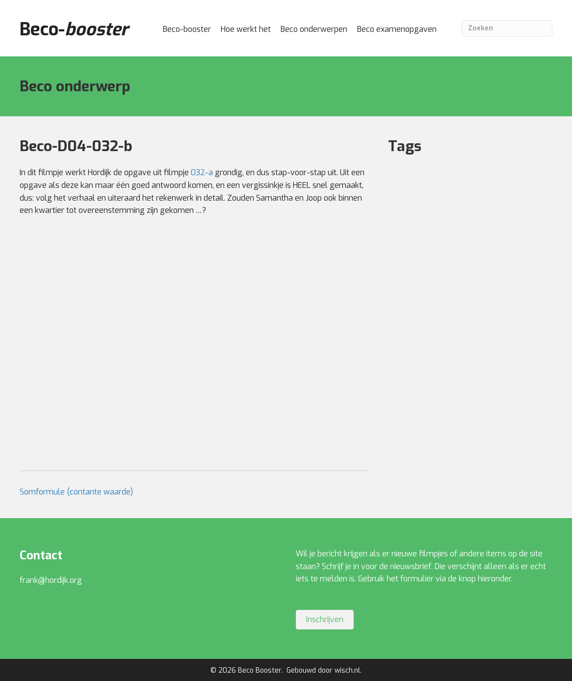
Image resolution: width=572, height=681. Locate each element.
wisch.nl (347, 670)
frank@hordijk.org (51, 580)
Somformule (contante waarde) (76, 492)
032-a (202, 172)
